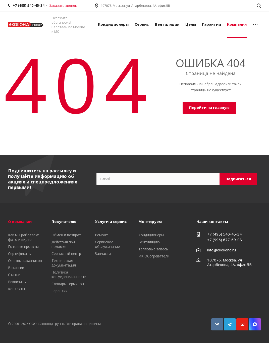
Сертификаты (19, 253)
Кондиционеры (113, 24)
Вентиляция (167, 24)
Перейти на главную (209, 107)
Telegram (227, 322)
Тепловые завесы (153, 249)
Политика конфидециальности (68, 274)
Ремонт (101, 235)
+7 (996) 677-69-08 (224, 239)
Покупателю (63, 221)
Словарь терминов (67, 283)
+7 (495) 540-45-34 (224, 234)
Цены (190, 24)
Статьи (14, 274)
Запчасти (103, 253)
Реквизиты (17, 281)
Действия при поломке (63, 244)
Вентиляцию (149, 242)
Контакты (16, 288)
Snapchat (252, 322)
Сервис (142, 24)
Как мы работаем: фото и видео (23, 237)
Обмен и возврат (66, 235)
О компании (20, 221)
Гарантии (211, 24)
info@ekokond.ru (221, 249)
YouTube (240, 322)
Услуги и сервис (111, 221)
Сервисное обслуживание (107, 244)
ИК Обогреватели (153, 256)
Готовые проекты (23, 246)
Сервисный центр (66, 253)
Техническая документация (63, 263)
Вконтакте (215, 322)
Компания (237, 24)
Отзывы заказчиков (25, 260)
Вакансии (16, 267)
